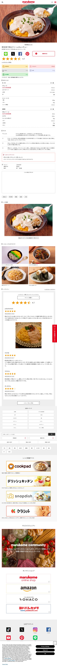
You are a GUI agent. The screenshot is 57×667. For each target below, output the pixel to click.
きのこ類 (37, 448)
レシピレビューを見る (6, 62)
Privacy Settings (45, 646)
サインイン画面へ (28, 297)
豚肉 (9, 448)
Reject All (45, 650)
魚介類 (20, 448)
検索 (2, 2)
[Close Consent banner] (55, 643)
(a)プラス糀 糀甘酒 (6, 87)
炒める (17, 166)
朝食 (16, 197)
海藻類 (26, 448)
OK (45, 653)
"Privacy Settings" (7, 658)
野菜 (32, 448)
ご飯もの (4, 197)
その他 (20, 168)
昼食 (21, 197)
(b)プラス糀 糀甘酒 (6, 113)
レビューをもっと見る (28, 403)
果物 (49, 448)
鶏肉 (15, 448)
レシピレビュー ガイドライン (50, 289)
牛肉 (4, 448)
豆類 (43, 448)
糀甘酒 (10, 197)
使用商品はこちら (28, 44)
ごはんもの (18, 164)
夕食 (26, 197)
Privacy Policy (5, 664)
